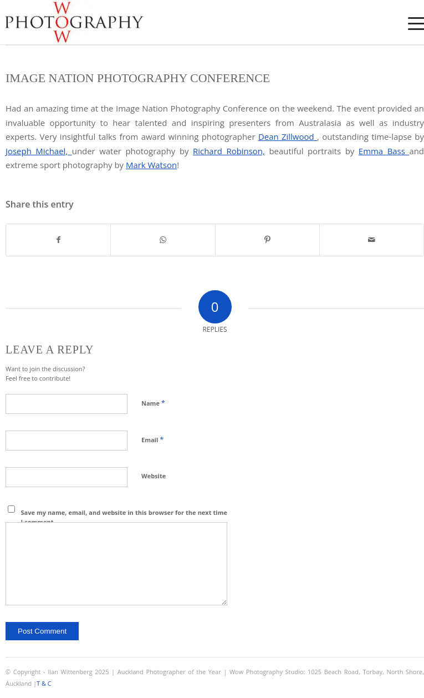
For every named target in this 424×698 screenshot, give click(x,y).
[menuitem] (409, 23)
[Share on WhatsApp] (162, 239)
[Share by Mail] (371, 239)
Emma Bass (384, 150)
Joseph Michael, (39, 150)
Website (153, 476)
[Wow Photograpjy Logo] (169, 22)
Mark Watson (151, 164)
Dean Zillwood (287, 136)
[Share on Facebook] (58, 239)
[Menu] (409, 23)
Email (152, 439)
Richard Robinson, (229, 150)
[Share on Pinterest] (267, 239)
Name (153, 403)
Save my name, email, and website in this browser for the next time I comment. (124, 517)
